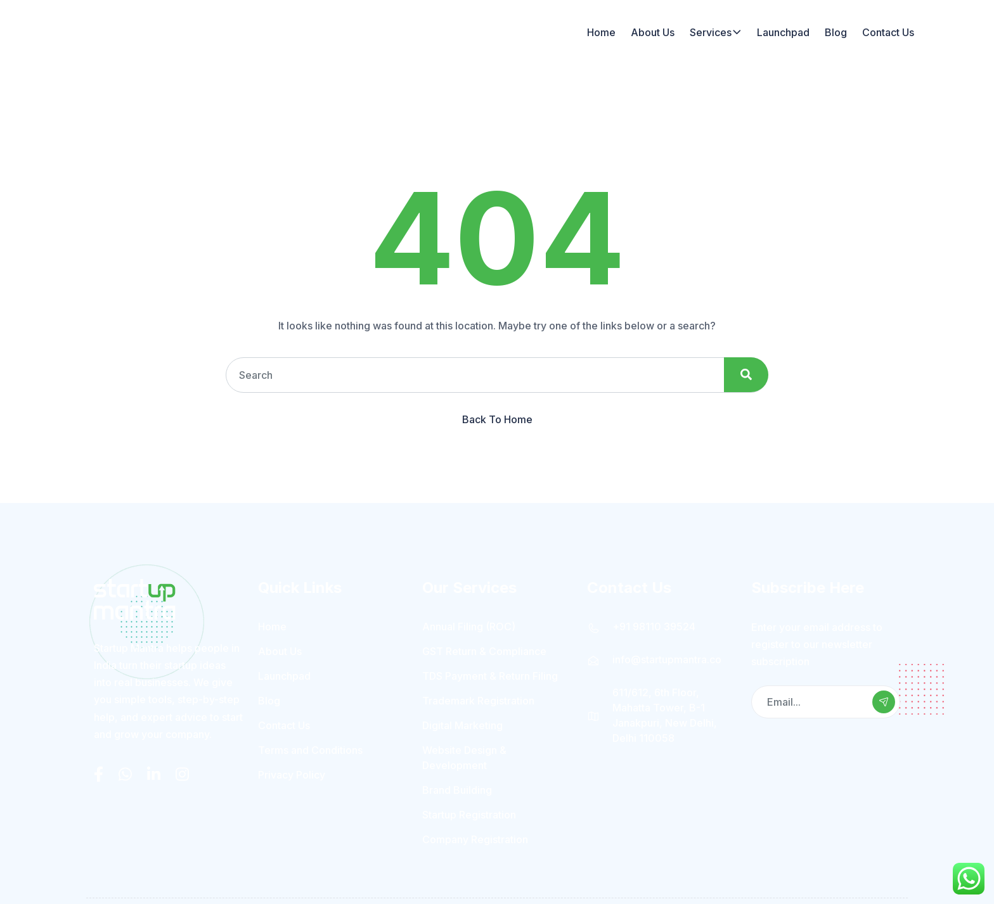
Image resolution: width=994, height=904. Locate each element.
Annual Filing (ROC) (468, 625)
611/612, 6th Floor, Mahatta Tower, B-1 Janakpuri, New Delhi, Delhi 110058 (664, 714)
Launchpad (783, 31)
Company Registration (475, 838)
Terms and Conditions (310, 748)
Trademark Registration (478, 699)
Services (711, 31)
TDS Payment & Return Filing (490, 674)
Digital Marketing (462, 724)
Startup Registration (469, 813)
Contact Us (888, 31)
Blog (836, 31)
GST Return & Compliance (484, 650)
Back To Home (497, 418)
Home (601, 31)
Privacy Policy (291, 773)
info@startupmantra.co (666, 658)
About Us (652, 31)
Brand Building (457, 788)
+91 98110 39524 (653, 625)
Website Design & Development (464, 756)
